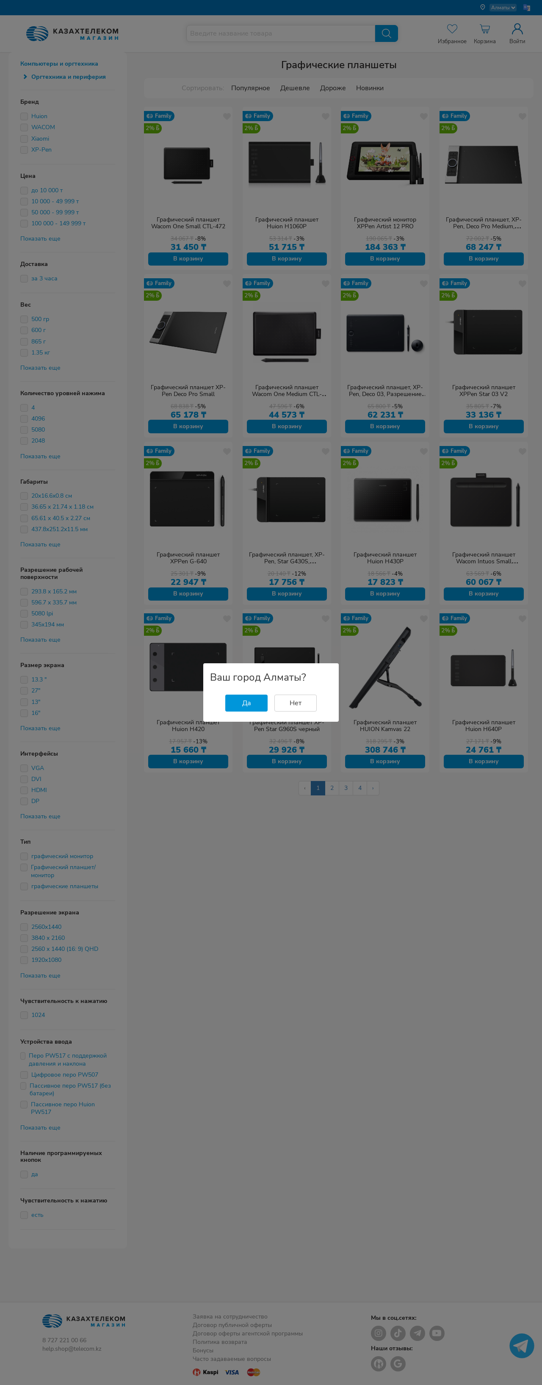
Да (246, 703)
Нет (295, 703)
